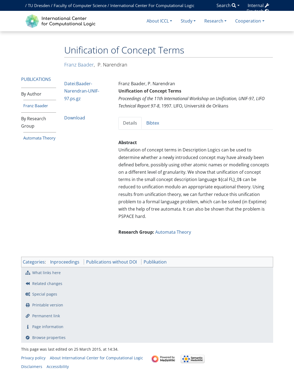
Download (74, 118)
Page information (47, 326)
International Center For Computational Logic (152, 5)
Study (186, 21)
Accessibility (58, 366)
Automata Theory (39, 138)
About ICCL (158, 21)
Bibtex (152, 123)
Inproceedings (64, 262)
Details (130, 123)
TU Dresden (39, 5)
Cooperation (248, 21)
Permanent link (46, 315)
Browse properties (49, 337)
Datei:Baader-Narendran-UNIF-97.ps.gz (81, 91)
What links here (46, 272)
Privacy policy (33, 357)
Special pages (44, 294)
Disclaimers (31, 366)
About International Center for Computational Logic (96, 357)
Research (213, 21)
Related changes (47, 283)
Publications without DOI (111, 262)
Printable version (47, 304)
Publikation (155, 262)
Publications (36, 79)
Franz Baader (35, 105)
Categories (34, 262)
